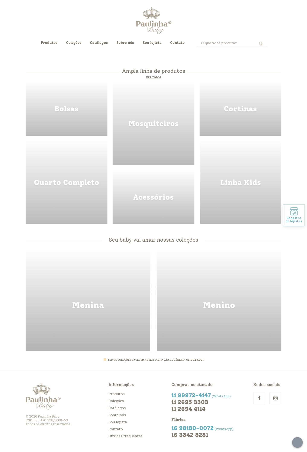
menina (88, 301)
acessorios (153, 197)
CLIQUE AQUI (195, 360)
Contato (177, 42)
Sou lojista (152, 42)
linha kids (240, 182)
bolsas (66, 109)
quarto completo (66, 182)
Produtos (49, 42)
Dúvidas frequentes (126, 436)
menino (219, 301)
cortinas (240, 109)
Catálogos (99, 42)
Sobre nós (125, 42)
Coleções (73, 42)
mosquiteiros (153, 123)
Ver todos (153, 77)
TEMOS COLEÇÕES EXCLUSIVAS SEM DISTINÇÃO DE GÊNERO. (147, 360)
